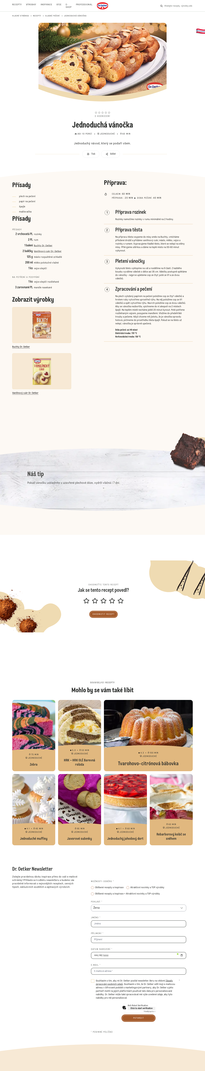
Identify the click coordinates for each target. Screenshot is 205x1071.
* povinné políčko (102, 1032)
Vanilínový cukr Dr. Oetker (48, 251)
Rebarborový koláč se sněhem (171, 809)
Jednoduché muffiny (33, 809)
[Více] (61, 6)
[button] (102, 107)
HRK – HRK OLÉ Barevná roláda (79, 735)
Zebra (33, 735)
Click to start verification (141, 1008)
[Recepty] (19, 6)
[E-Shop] (71, 6)
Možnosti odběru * (102, 881)
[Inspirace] (49, 6)
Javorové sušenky (79, 809)
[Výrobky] (33, 6)
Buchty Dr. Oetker (43, 246)
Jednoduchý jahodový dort (125, 809)
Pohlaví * (96, 902)
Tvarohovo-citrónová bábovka (148, 735)
